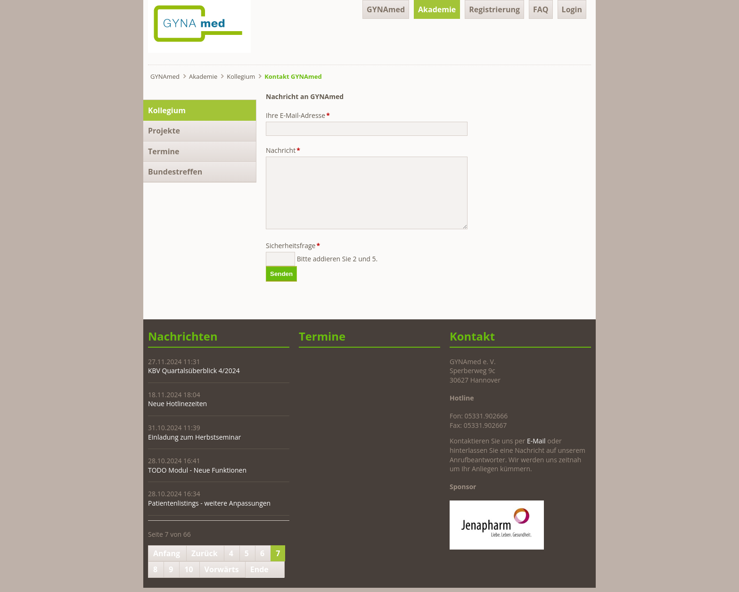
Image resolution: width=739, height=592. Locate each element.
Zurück (204, 553)
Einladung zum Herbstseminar (194, 437)
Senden (281, 273)
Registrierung (494, 9)
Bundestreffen (175, 172)
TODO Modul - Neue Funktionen (197, 470)
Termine (164, 151)
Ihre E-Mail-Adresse (298, 115)
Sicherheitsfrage (293, 245)
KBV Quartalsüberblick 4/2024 (194, 370)
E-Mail (536, 440)
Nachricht (283, 150)
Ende (259, 569)
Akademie (437, 9)
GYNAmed (386, 9)
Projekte (164, 130)
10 (188, 569)
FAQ (541, 9)
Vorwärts (222, 569)
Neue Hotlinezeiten (177, 403)
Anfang (166, 553)
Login (572, 9)
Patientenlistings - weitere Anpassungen (209, 503)
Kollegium (241, 76)
